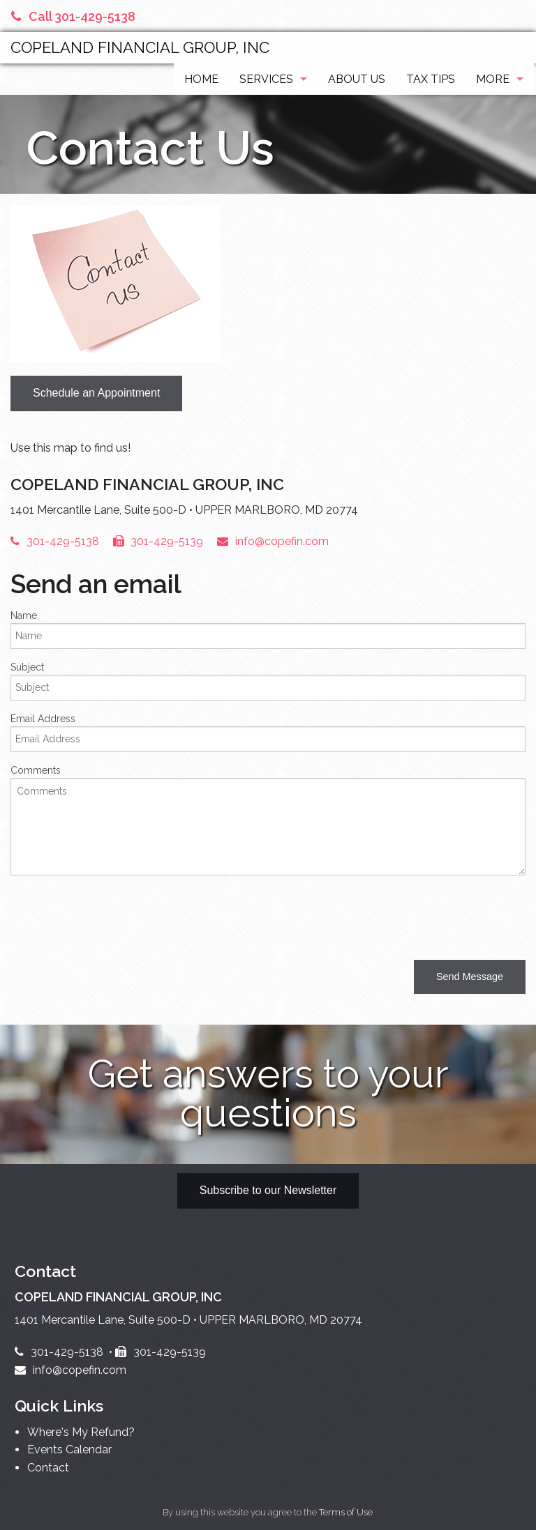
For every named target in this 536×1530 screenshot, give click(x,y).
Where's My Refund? (81, 1432)
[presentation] (116, 914)
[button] (470, 977)
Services (266, 79)
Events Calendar (69, 1449)
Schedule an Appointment (96, 393)
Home (201, 79)
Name (23, 615)
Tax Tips (430, 79)
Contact (48, 1467)
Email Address (42, 718)
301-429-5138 (54, 541)
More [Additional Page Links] (492, 79)
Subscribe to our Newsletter (268, 1190)
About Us (356, 79)
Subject (27, 667)
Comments (35, 770)
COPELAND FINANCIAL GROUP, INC (139, 47)
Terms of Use (346, 1512)
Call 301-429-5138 (73, 16)
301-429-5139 (158, 541)
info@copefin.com (273, 541)
